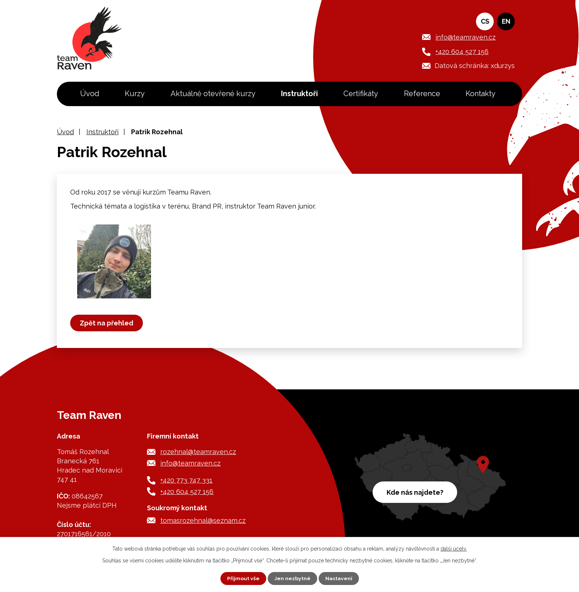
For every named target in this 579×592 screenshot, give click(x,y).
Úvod (89, 93)
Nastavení (338, 578)
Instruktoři (299, 93)
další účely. (454, 549)
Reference (422, 93)
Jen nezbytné (292, 578)
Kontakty (481, 93)
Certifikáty (360, 93)
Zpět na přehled (107, 323)
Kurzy (135, 93)
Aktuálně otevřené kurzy (213, 93)
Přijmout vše (243, 578)
